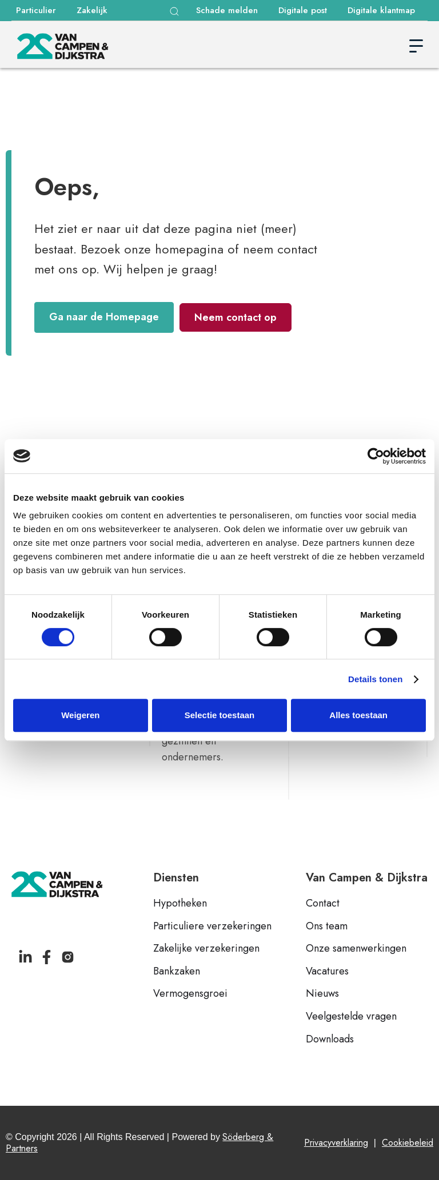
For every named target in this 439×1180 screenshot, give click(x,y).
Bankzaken (176, 971)
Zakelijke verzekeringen (206, 949)
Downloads (330, 1039)
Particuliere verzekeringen (212, 926)
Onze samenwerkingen (356, 949)
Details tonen (375, 679)
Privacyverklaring (336, 1142)
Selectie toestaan (220, 715)
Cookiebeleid (407, 1142)
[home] (63, 46)
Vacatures (327, 971)
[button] (174, 11)
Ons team (327, 926)
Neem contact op (235, 317)
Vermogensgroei (190, 994)
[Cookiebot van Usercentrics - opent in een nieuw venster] (376, 456)
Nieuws (322, 994)
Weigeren (80, 715)
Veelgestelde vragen (351, 1016)
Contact (323, 903)
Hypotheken (180, 903)
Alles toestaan (358, 715)
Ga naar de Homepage (104, 316)
